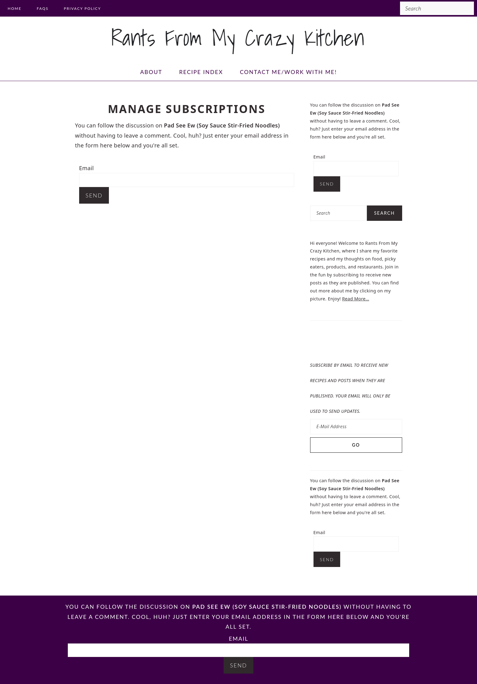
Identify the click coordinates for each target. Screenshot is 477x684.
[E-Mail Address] (356, 426)
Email (86, 168)
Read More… (355, 299)
